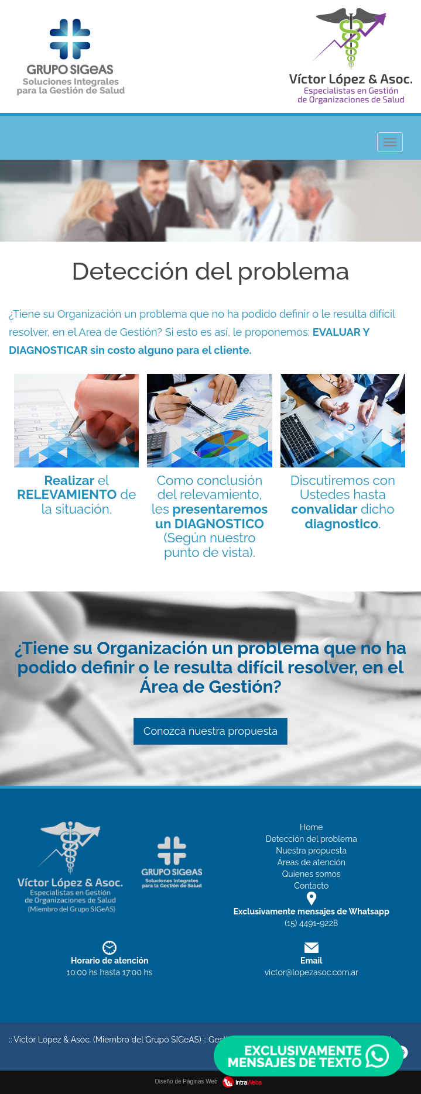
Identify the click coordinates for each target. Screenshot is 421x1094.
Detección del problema (311, 839)
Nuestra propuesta (311, 850)
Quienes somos (311, 874)
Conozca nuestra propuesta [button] (210, 731)
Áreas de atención (311, 862)
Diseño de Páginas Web (210, 1081)
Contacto (311, 885)
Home (311, 827)
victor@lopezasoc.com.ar (311, 972)
